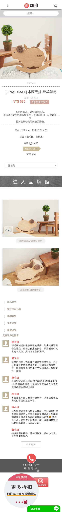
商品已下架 (31, 149)
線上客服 (35, 508)
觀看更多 (31, 444)
